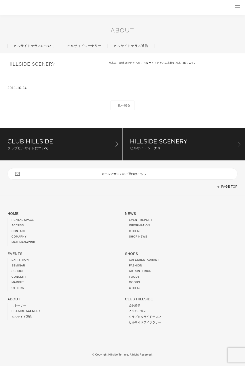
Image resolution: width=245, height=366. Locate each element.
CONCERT (18, 276)
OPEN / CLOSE (237, 7)
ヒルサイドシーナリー (84, 46)
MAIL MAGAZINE (23, 242)
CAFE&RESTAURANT (144, 259)
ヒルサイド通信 (21, 316)
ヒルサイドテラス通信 (131, 46)
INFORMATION (139, 225)
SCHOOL (17, 270)
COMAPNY (19, 236)
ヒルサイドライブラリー (145, 322)
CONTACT (18, 231)
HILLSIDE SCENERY (25, 310)
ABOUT (122, 30)
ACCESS (17, 225)
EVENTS (14, 254)
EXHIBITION (20, 259)
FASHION (135, 265)
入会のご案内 (137, 310)
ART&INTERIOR (140, 270)
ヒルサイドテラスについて (34, 46)
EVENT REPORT (140, 219)
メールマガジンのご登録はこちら (123, 174)
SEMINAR (18, 265)
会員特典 (135, 305)
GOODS (134, 282)
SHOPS (131, 254)
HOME (13, 214)
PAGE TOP (229, 186)
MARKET (17, 282)
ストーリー (18, 305)
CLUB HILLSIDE (139, 299)
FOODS (134, 276)
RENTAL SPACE (22, 219)
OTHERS (135, 231)
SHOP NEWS (138, 236)
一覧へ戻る (122, 105)
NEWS (130, 214)
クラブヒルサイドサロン (145, 316)
